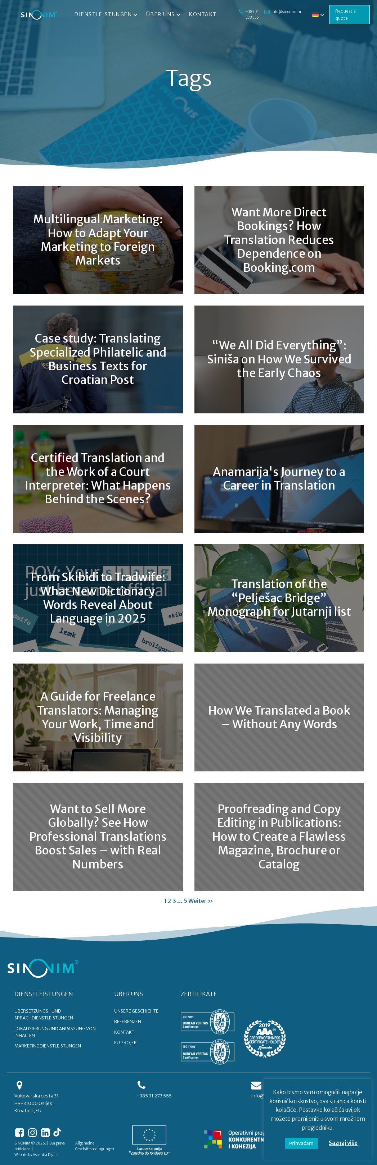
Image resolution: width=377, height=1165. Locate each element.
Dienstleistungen (105, 14)
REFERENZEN (127, 1021)
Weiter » (200, 900)
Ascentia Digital (46, 1154)
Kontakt (202, 14)
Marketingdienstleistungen (47, 1046)
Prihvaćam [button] (301, 1143)
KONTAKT (124, 1032)
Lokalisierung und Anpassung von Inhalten (55, 1032)
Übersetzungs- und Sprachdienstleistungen (43, 1014)
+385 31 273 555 (249, 14)
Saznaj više (343, 1142)
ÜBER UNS (128, 993)
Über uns (163, 14)
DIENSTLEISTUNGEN (43, 993)
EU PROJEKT (126, 1042)
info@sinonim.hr (283, 8)
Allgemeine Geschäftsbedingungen (94, 1146)
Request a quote (344, 14)
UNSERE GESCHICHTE (136, 1011)
